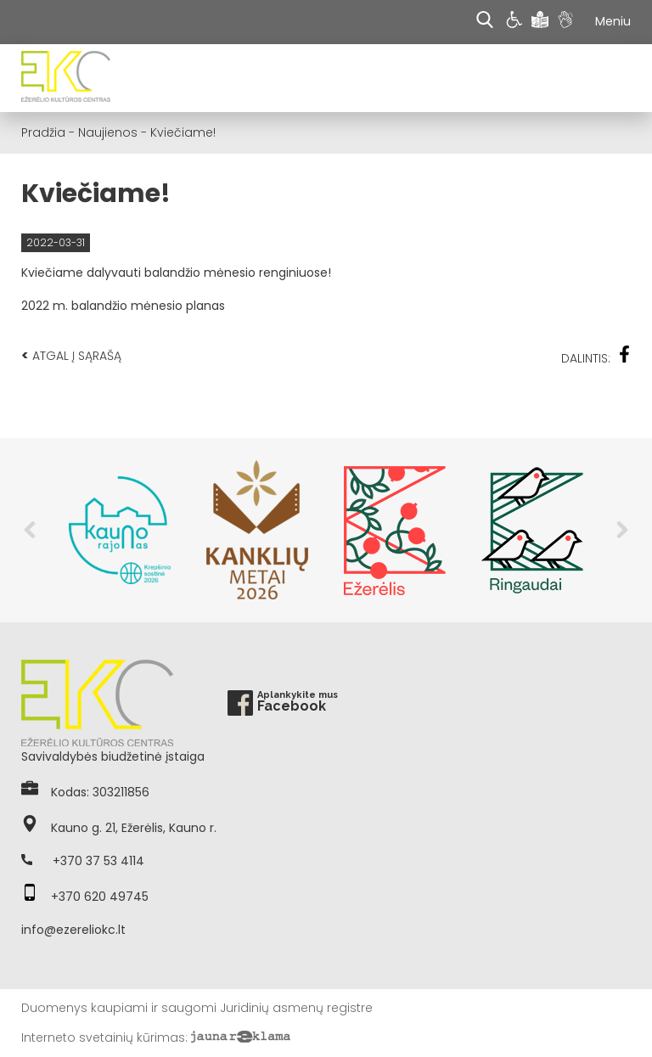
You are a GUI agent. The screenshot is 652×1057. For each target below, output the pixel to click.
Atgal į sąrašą (71, 355)
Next (622, 529)
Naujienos (108, 132)
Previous (29, 529)
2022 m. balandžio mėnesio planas (123, 305)
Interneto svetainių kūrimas (103, 1037)
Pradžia (43, 132)
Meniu (613, 21)
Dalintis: (596, 356)
